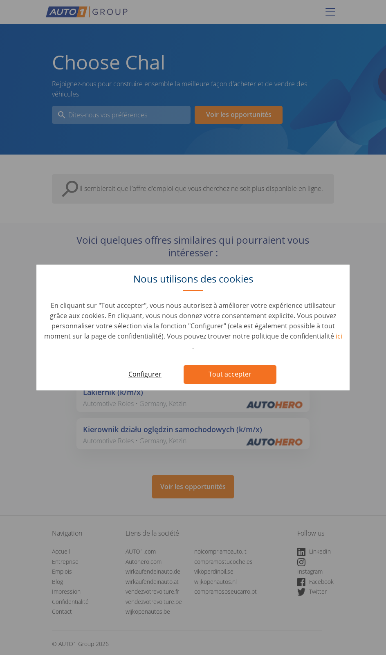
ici (339, 336)
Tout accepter (230, 374)
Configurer (145, 374)
